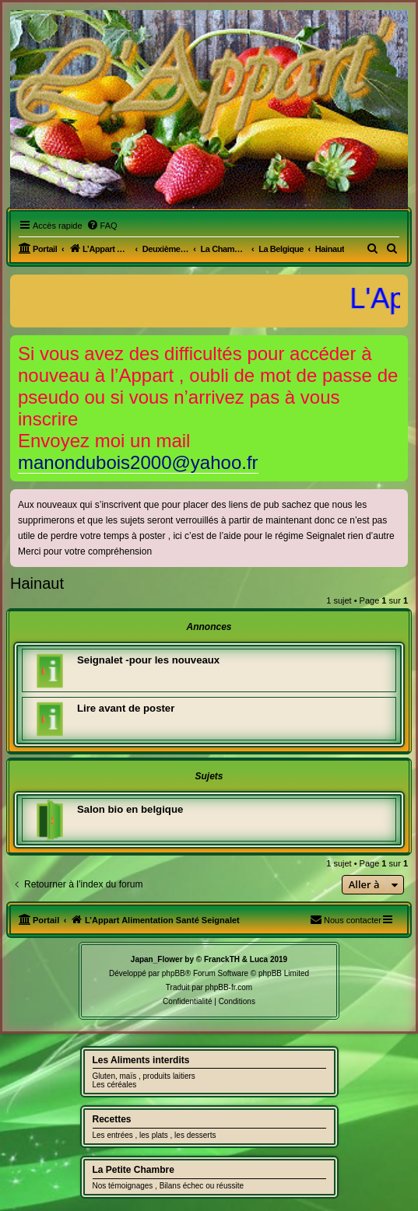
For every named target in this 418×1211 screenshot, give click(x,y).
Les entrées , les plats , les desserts (154, 1135)
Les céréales (115, 1084)
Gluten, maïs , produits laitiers (144, 1076)
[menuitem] (102, 225)
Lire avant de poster (125, 708)
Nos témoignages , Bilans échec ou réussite (168, 1185)
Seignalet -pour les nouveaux (148, 660)
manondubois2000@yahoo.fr (138, 462)
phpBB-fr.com (229, 987)
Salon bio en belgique (130, 809)
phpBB (173, 973)
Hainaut (37, 583)
